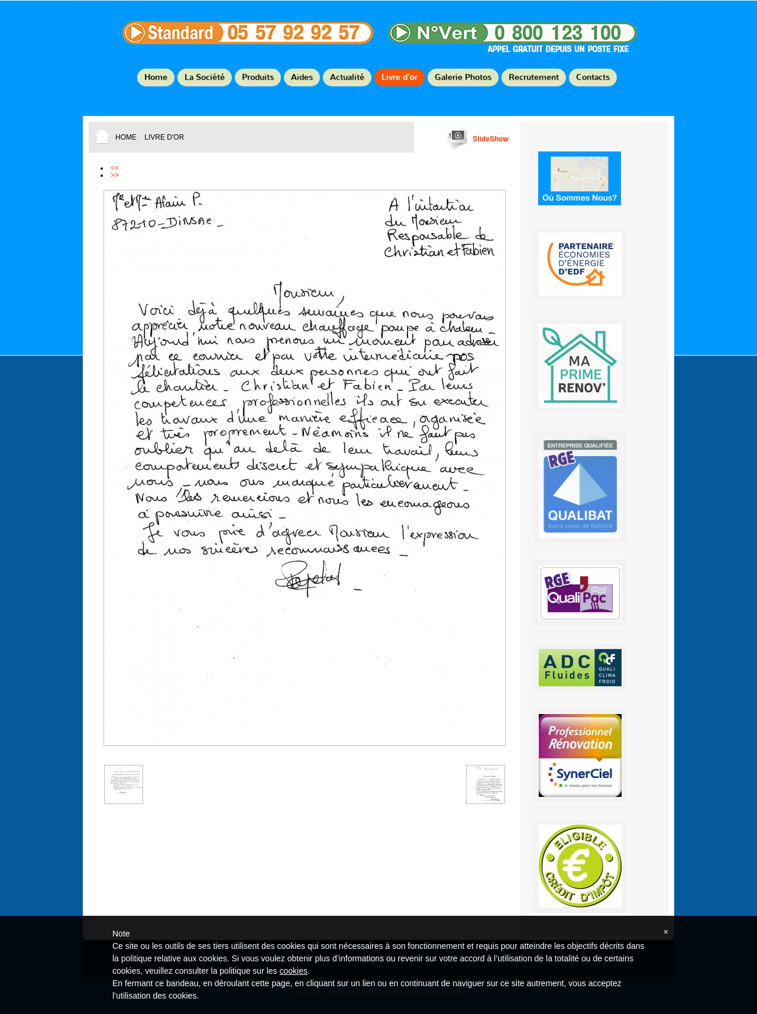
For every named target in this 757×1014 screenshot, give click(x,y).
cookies (293, 971)
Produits (258, 77)
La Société (205, 77)
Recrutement (534, 77)
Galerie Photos (463, 77)
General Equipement (378, 39)
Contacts (593, 77)
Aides (302, 77)
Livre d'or (399, 77)
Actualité (347, 77)
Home (155, 77)
